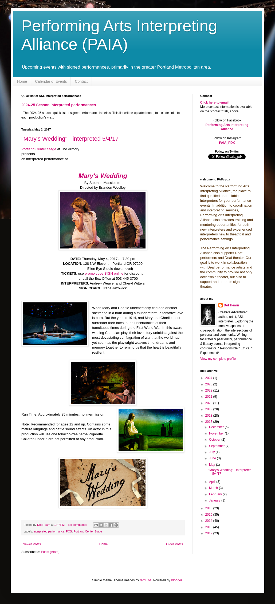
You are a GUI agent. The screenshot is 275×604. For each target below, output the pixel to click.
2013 (209, 527)
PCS (69, 531)
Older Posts (174, 544)
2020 (209, 403)
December (217, 427)
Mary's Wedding (102, 175)
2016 (209, 508)
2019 (209, 409)
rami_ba (145, 580)
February (216, 494)
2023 (209, 384)
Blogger (176, 580)
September (217, 446)
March (214, 488)
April (212, 482)
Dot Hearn (231, 305)
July (212, 452)
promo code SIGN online (104, 273)
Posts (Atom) (50, 552)
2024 (209, 378)
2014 (209, 521)
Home (22, 81)
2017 (209, 422)
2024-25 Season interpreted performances (58, 105)
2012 (209, 533)
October (215, 439)
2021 (209, 396)
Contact (81, 81)
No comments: (78, 524)
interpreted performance (49, 531)
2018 (209, 415)
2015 (209, 514)
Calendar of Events (51, 81)
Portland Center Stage (38, 149)
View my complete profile (218, 359)
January (215, 500)
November (217, 433)
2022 (209, 390)
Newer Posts (32, 544)
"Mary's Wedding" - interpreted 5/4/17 (70, 138)
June (213, 458)
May (212, 465)
